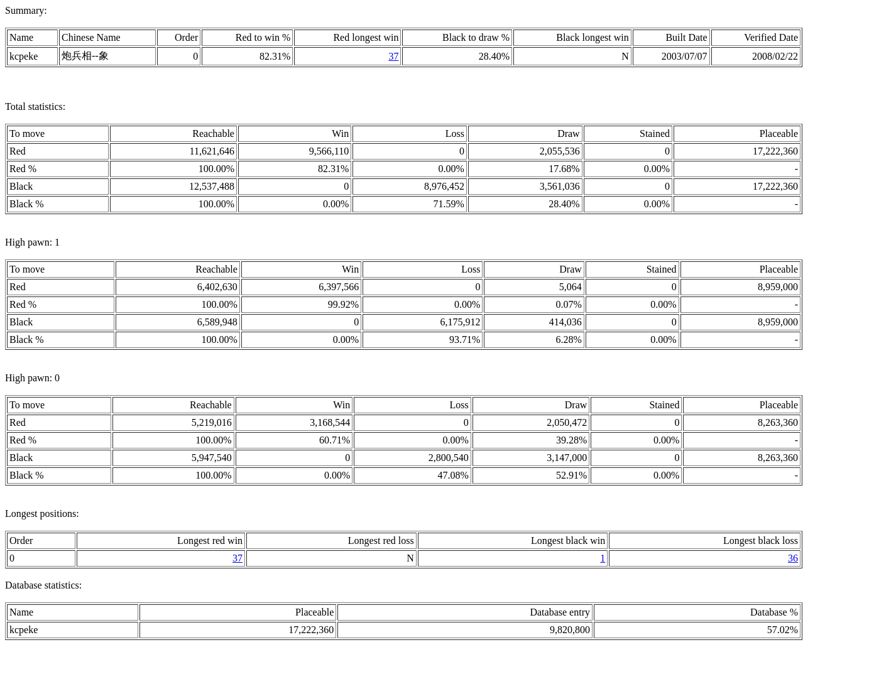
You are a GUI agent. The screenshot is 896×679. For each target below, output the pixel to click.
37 (393, 56)
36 (793, 558)
